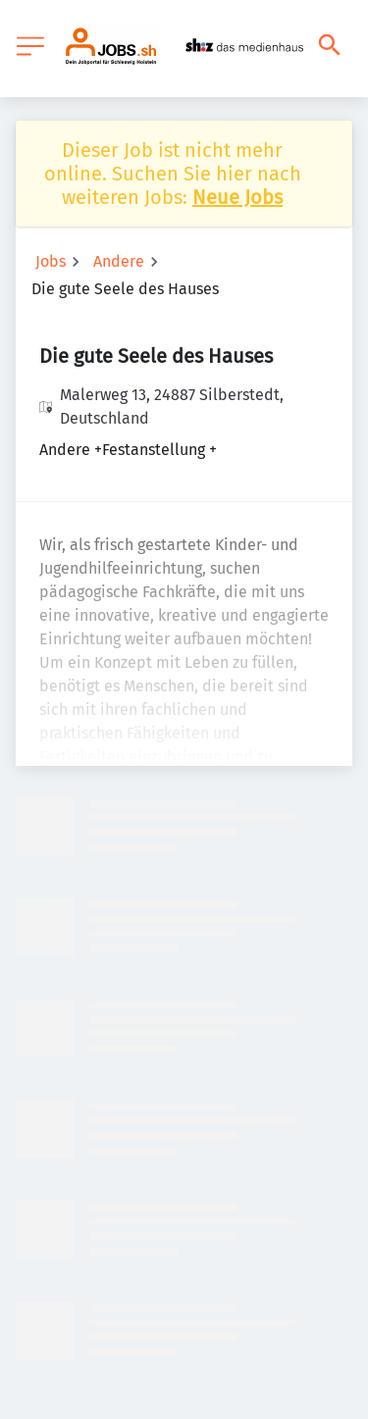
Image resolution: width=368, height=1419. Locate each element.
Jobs (50, 261)
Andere (118, 261)
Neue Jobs (237, 197)
